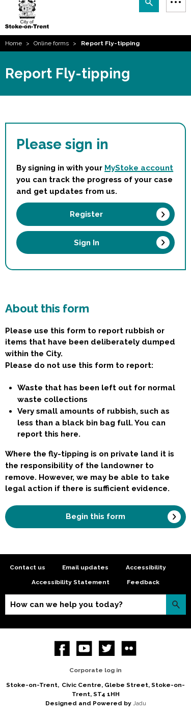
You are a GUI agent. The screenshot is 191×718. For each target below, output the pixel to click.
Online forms (51, 43)
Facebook (62, 648)
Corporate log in (95, 670)
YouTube (84, 648)
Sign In (86, 242)
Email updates (85, 567)
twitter (107, 648)
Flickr (129, 648)
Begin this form (95, 516)
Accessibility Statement (71, 582)
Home (13, 43)
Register (86, 214)
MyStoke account (138, 168)
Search (176, 604)
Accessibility (146, 567)
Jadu (139, 703)
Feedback (143, 582)
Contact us (27, 567)
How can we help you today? (66, 604)
